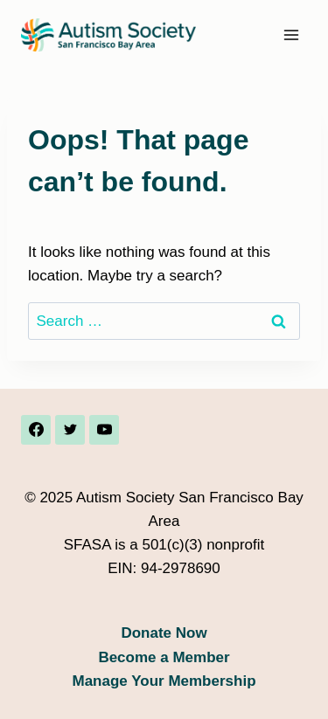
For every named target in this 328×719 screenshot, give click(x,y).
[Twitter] (70, 430)
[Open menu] (291, 34)
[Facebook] (36, 430)
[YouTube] (104, 430)
